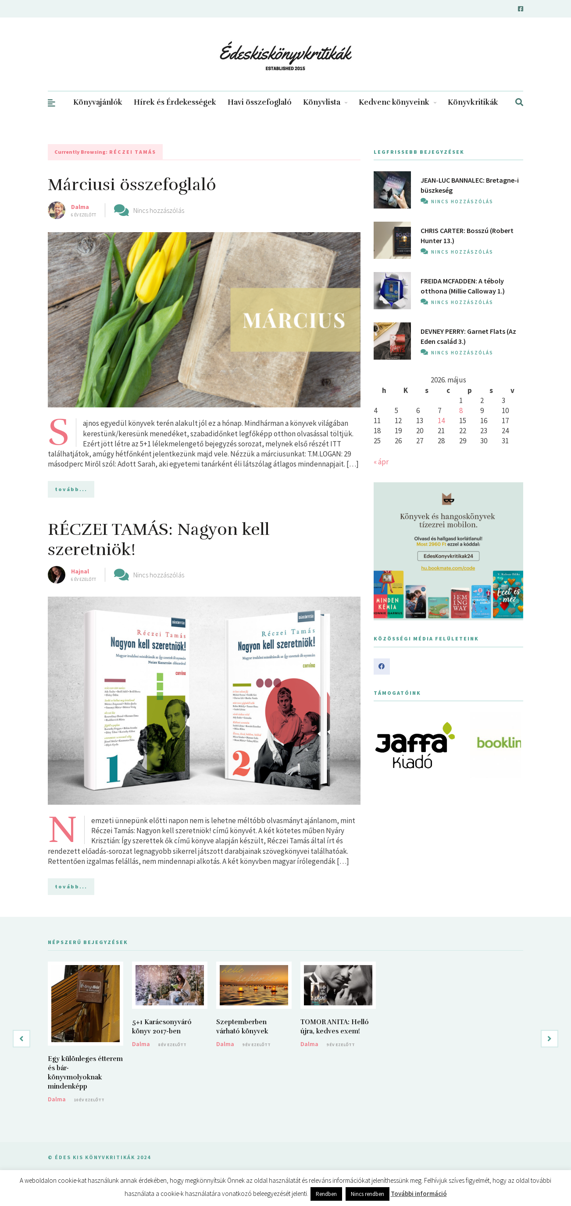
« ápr (381, 462)
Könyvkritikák (473, 102)
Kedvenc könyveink (397, 102)
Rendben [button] (326, 1194)
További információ (419, 1193)
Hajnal (80, 571)
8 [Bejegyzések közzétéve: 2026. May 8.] (461, 410)
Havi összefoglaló (260, 102)
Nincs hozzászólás (158, 210)
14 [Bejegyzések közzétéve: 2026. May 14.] (441, 420)
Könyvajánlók (97, 102)
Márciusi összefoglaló (132, 184)
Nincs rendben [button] (367, 1194)
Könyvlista (325, 102)
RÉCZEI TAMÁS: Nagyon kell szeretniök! (159, 539)
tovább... (71, 489)
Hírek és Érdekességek (175, 102)
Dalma (80, 207)
